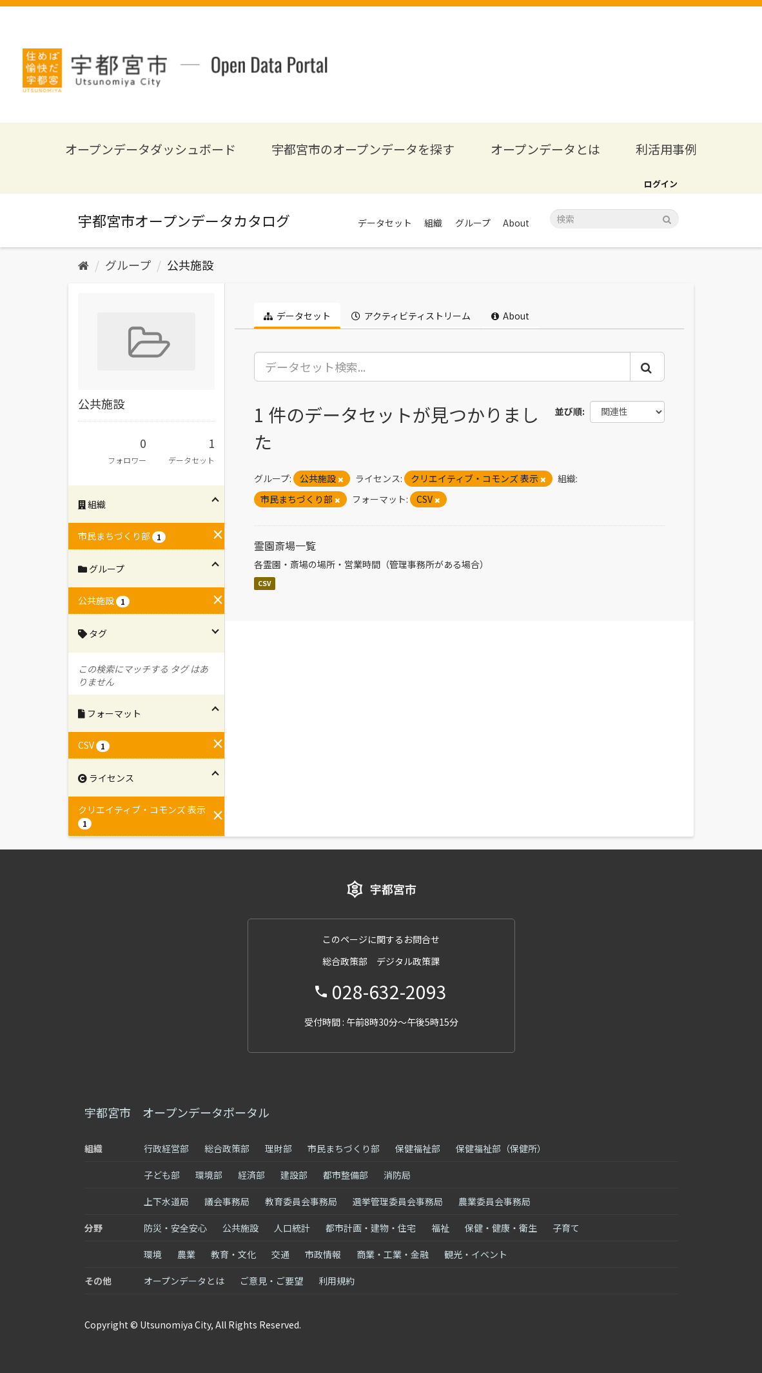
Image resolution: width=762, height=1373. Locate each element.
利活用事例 (666, 149)
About (516, 222)
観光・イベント (475, 1254)
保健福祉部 (417, 1148)
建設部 (294, 1174)
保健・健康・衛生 (501, 1227)
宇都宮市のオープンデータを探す (362, 149)
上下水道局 (166, 1201)
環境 (153, 1254)
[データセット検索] (614, 219)
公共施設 (190, 264)
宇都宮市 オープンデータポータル (176, 1112)
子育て (566, 1227)
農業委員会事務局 (494, 1201)
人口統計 (292, 1227)
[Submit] (666, 217)
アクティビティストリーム (411, 315)
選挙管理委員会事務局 (398, 1201)
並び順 (568, 411)
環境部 (208, 1174)
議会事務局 (226, 1201)
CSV (264, 583)
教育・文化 (233, 1254)
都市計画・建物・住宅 (371, 1227)
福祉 (440, 1227)
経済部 (251, 1174)
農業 (186, 1254)
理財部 (278, 1148)
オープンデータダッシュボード (150, 149)
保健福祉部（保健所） (501, 1148)
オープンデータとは (545, 149)
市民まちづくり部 (344, 1148)
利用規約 (336, 1280)
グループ (473, 222)
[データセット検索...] (442, 366)
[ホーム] (83, 264)
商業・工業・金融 (393, 1254)
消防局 (397, 1174)
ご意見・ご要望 (271, 1280)
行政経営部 (166, 1148)
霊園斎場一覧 (285, 545)
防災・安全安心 (175, 1227)
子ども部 (162, 1174)
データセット (385, 222)
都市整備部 (345, 1174)
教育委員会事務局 (301, 1201)
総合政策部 (226, 1148)
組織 (433, 222)
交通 (280, 1254)
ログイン (661, 184)
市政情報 (323, 1254)
